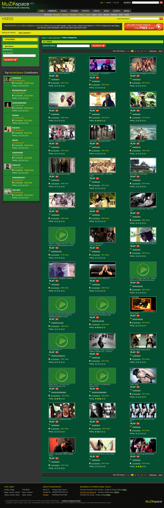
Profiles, (7, 490)
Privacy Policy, (57, 490)
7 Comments (95, 324)
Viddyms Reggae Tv (58, 356)
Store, (24, 492)
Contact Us (46, 492)
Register (46, 495)
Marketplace (57, 14)
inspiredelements (18, 177)
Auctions (30, 492)
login (101, 2)
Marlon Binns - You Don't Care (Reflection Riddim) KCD (59, 385)
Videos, (6, 495)
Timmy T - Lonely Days (97, 209)
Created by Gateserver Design (71, 500)
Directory (65, 14)
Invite (100, 14)
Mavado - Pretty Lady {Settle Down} (142, 454)
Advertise (106, 14)
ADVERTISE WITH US (60, 492)
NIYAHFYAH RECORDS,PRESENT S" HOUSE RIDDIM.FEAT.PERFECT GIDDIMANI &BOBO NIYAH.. (62, 315)
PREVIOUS (153, 51)
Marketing (114, 14)
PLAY (51, 76)
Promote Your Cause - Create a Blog (92, 495)
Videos (44, 38)
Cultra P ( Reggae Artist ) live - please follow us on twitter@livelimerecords (61, 244)
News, (24, 495)
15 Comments (55, 396)
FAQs (65, 495)
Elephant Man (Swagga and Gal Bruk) (143, 73)
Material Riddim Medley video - (140, 350)
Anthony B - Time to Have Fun (99, 108)
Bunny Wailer (134, 313)
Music (18, 495)
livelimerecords (56, 251)
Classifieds (73, 14)
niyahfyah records (57, 323)
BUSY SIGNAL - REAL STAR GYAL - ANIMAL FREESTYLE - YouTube (102, 350)
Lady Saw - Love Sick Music (58, 209)
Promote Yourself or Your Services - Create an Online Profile (100, 490)
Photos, (12, 495)
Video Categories (24, 33)
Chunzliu (15, 115)
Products (81, 14)
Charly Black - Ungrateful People (60, 419)
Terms (65, 490)
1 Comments (95, 85)
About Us (46, 490)
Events (29, 495)
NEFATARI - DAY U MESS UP (99, 278)
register (108, 2)
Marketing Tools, (57, 495)
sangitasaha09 (17, 152)
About (121, 14)
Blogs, (6, 492)
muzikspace (16, 78)
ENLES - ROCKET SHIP (57, 141)
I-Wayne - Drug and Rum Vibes (59, 174)
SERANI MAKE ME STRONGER (60, 108)
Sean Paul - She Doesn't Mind (99, 141)
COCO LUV (16, 165)
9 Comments (95, 118)
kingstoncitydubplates (58, 392)
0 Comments (55, 83)
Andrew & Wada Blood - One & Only (101, 454)
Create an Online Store (106, 492)
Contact (126, 14)
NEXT (160, 51)
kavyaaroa (16, 128)
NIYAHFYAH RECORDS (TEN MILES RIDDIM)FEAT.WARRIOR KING (102, 314)
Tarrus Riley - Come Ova (97, 419)
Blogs (12, 490)
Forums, (12, 492)
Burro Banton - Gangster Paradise (60, 278)
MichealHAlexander (19, 90)
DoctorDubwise (137, 319)
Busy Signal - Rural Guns (138, 174)
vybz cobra (16, 190)
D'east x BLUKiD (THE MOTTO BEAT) (143, 244)
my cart (116, 2)
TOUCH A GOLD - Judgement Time (142, 108)
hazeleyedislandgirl (19, 103)
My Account (48, 14)
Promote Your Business (88, 492)
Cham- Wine (134, 384)
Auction (88, 14)
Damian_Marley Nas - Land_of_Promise (96, 244)
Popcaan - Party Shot (137, 141)
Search (94, 14)
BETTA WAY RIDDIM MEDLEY (59, 73)
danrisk (15, 140)
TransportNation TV (55, 350)
